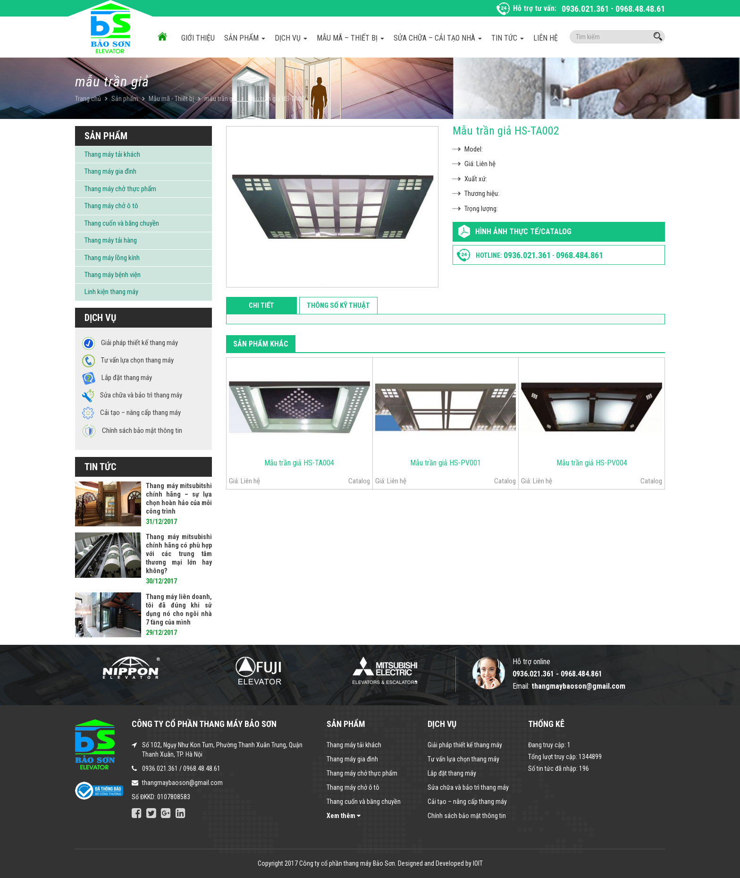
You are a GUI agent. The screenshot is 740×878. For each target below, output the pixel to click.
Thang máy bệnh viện (112, 274)
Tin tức (507, 38)
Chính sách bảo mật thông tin (467, 815)
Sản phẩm (244, 38)
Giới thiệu (198, 38)
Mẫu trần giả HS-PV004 (591, 462)
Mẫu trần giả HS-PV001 (445, 462)
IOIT (478, 863)
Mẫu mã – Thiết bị (350, 38)
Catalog (359, 481)
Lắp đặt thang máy (452, 773)
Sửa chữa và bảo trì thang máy (468, 787)
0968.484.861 (579, 255)
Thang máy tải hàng (110, 240)
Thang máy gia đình (110, 171)
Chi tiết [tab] (261, 305)
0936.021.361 (585, 9)
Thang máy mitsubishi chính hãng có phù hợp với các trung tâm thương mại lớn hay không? (179, 553)
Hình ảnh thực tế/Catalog (523, 231)
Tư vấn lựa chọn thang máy (463, 759)
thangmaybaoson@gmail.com (182, 782)
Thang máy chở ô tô (111, 206)
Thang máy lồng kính (112, 257)
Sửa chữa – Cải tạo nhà (438, 38)
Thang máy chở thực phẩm (120, 189)
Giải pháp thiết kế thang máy (465, 745)
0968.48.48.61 (640, 9)
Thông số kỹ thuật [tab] (338, 305)
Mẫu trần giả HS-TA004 (299, 462)
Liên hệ (545, 38)
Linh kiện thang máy (111, 291)
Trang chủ (88, 98)
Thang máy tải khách (112, 154)
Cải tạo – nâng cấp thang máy (467, 801)
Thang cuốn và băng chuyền (121, 223)
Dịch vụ (291, 38)
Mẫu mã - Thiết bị (171, 98)
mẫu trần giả (220, 98)
